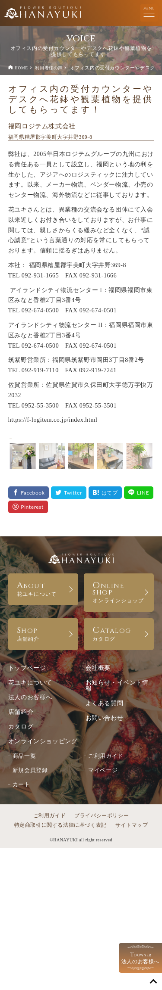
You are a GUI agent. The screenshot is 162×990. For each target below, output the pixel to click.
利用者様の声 (49, 67)
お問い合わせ (105, 860)
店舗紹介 (20, 854)
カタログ (20, 868)
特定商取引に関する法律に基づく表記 (60, 967)
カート (21, 926)
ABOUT (43, 730)
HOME (21, 67)
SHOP (43, 775)
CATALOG (118, 775)
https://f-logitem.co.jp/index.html (53, 420)
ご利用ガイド (106, 898)
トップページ (27, 810)
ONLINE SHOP (118, 734)
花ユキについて (30, 825)
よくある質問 (105, 845)
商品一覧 (24, 898)
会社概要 (98, 810)
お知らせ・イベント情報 (117, 828)
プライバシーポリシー (101, 958)
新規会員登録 (30, 912)
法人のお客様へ (30, 839)
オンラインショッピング (43, 883)
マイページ (103, 912)
